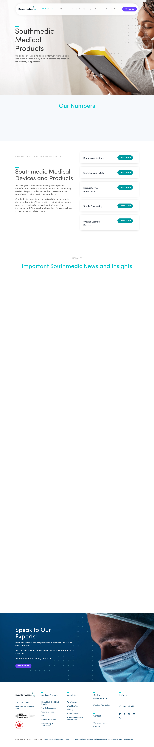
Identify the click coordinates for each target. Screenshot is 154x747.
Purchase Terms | (90, 740)
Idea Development (126, 740)
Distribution (65, 9)
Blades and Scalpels (93, 158)
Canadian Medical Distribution (75, 720)
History (70, 711)
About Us (99, 9)
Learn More (124, 158)
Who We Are (72, 703)
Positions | (60, 740)
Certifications (73, 715)
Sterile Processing (92, 206)
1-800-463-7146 (22, 704)
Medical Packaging (101, 706)
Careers (117, 9)
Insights (109, 9)
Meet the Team (73, 707)
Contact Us (129, 9)
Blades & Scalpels (48, 721)
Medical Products (50, 9)
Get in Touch (24, 666)
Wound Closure (47, 713)
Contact (97, 717)
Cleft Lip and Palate (93, 173)
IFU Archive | (113, 740)
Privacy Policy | (50, 740)
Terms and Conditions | (74, 740)
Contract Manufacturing (82, 9)
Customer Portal (100, 724)
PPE (43, 717)
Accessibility (102, 740)
